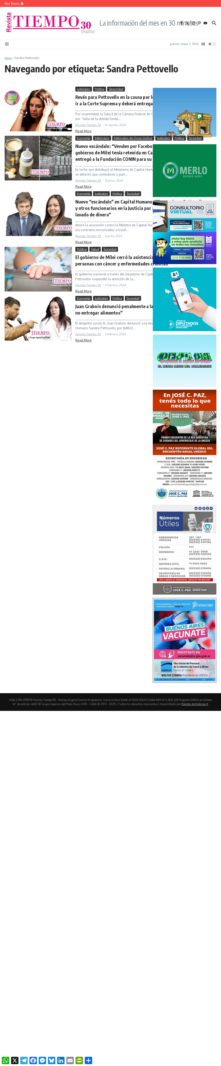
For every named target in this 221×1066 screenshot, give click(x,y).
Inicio (8, 58)
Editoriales (102, 138)
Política (99, 89)
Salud (95, 249)
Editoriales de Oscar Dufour (133, 138)
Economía (83, 138)
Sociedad (195, 138)
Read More (83, 131)
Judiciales (83, 89)
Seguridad (116, 89)
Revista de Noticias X (195, 704)
